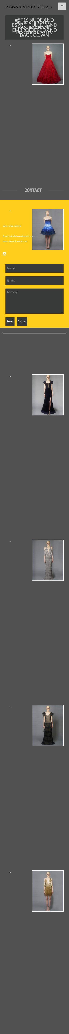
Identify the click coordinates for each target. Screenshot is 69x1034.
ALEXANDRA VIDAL (29, 6)
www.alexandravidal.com (15, 241)
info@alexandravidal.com (21, 236)
